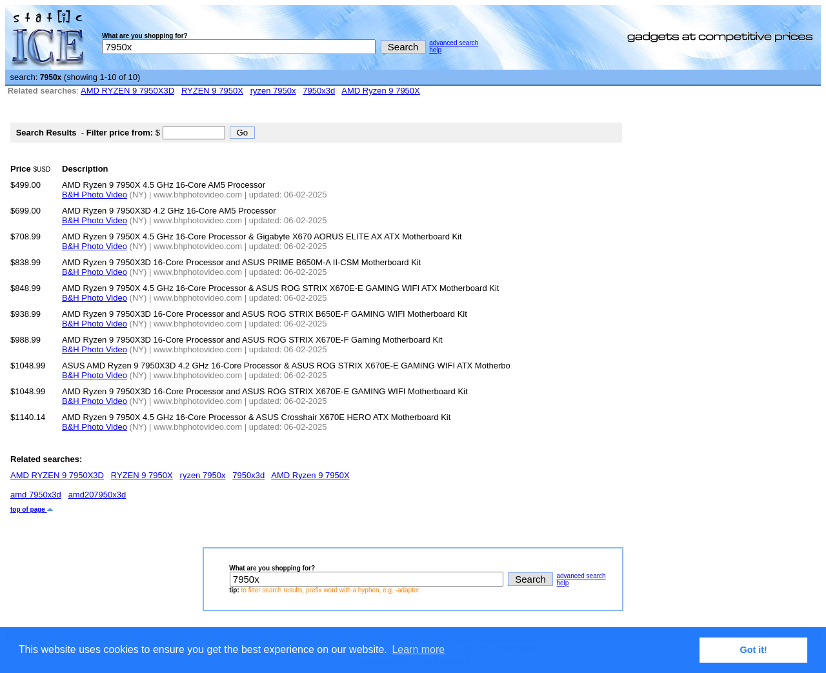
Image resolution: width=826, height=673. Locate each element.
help (435, 50)
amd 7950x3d (35, 494)
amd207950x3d (97, 494)
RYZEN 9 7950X (212, 90)
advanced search (453, 42)
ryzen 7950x (273, 90)
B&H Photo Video (94, 194)
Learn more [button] (418, 649)
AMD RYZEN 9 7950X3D (127, 90)
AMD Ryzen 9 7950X (380, 90)
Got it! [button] (753, 650)
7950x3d (319, 90)
